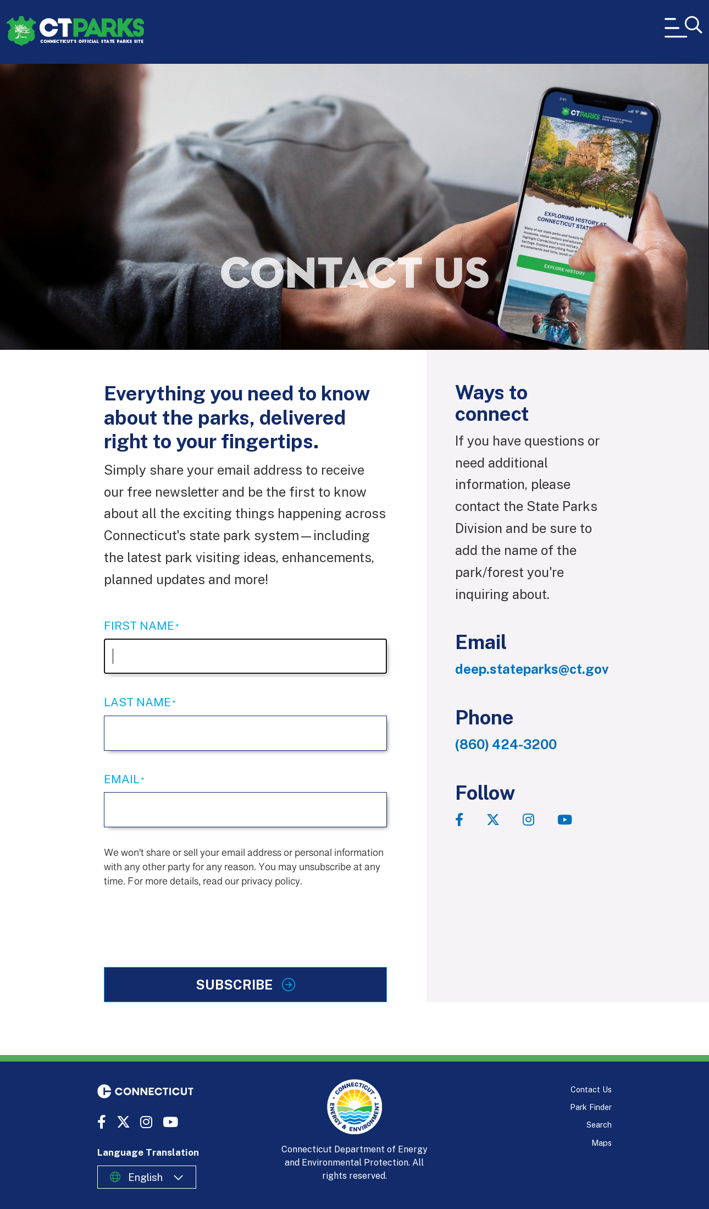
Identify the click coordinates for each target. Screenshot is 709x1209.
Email (122, 779)
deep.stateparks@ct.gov (531, 669)
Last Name (137, 702)
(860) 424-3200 (506, 744)
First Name (139, 626)
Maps (601, 1142)
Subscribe (235, 984)
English (145, 1177)
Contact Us (591, 1089)
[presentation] (187, 920)
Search (599, 1124)
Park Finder (591, 1107)
